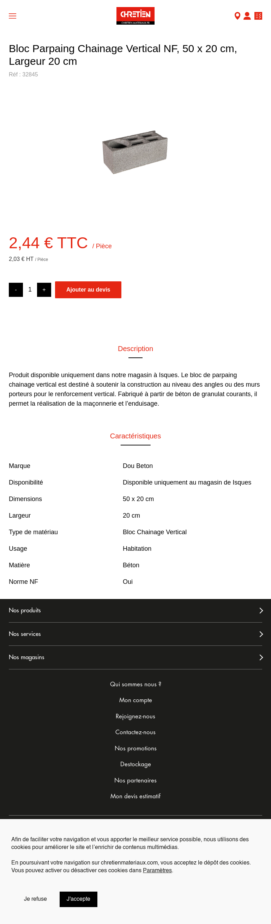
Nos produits (25, 610)
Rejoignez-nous (135, 716)
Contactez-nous (135, 732)
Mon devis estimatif (135, 796)
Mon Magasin (237, 17)
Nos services (25, 634)
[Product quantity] (30, 289)
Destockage (135, 764)
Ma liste (258, 17)
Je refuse (35, 899)
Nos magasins (26, 657)
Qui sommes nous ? (135, 684)
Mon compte (247, 17)
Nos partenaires (135, 780)
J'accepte (78, 899)
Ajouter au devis (88, 290)
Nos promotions (136, 748)
